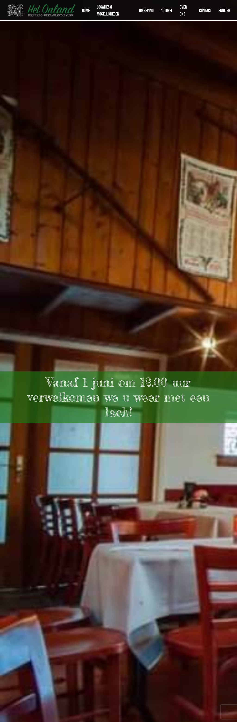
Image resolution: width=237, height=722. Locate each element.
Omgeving (146, 10)
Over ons (183, 10)
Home (86, 10)
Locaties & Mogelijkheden (108, 10)
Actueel (167, 10)
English (224, 10)
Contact (205, 10)
